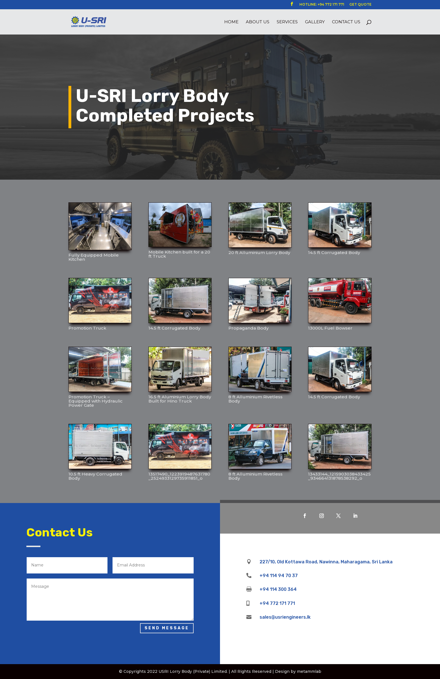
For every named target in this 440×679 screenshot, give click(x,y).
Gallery (315, 22)
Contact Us (346, 22)
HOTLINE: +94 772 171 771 (321, 4)
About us (257, 22)
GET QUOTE (360, 4)
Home (231, 22)
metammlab (309, 671)
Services (287, 22)
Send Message (167, 628)
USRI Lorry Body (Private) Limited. (193, 671)
